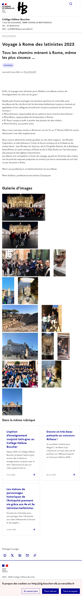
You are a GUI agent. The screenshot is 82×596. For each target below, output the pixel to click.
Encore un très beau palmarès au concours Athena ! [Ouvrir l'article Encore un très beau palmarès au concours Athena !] (60, 435)
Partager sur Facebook (5, 555)
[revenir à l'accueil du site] (41, 19)
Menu (78, 3)
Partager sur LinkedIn (20, 555)
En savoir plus (31, 591)
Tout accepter (70, 591)
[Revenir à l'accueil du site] (5, 568)
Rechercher (70, 3)
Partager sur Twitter (12, 555)
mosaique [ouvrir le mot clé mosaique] (8, 65)
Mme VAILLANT (30, 72)
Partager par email (27, 555)
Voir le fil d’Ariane (9, 36)
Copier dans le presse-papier (35, 555)
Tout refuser (50, 591)
